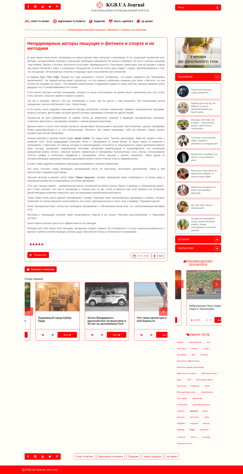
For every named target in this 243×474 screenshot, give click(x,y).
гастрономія (182, 405)
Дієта (179, 380)
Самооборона (207, 392)
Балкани (204, 355)
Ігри (208, 342)
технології (181, 437)
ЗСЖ (189, 380)
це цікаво (206, 437)
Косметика (181, 386)
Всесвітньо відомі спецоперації (190, 367)
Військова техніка (209, 373)
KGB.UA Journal (33, 29)
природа (180, 430)
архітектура (197, 398)
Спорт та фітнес (37, 21)
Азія (193, 355)
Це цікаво (145, 21)
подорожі (194, 423)
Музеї (207, 386)
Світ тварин (182, 398)
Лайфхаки (195, 386)
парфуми (181, 423)
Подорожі (97, 21)
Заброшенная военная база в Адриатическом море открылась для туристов (196, 308)
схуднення (203, 430)
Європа (180, 342)
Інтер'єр (194, 349)
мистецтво (194, 417)
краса (205, 411)
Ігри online (181, 349)
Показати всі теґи (184, 443)
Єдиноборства (195, 342)
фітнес (194, 437)
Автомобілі (181, 355)
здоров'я (194, 411)
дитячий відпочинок (201, 405)
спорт (192, 430)
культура (181, 417)
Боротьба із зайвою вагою (188, 361)
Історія (206, 349)
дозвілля (181, 411)
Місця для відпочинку (186, 392)
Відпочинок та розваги (69, 21)
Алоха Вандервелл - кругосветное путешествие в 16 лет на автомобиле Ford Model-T (145, 322)
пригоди (206, 423)
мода (206, 417)
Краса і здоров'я (121, 21)
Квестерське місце (204, 380)
